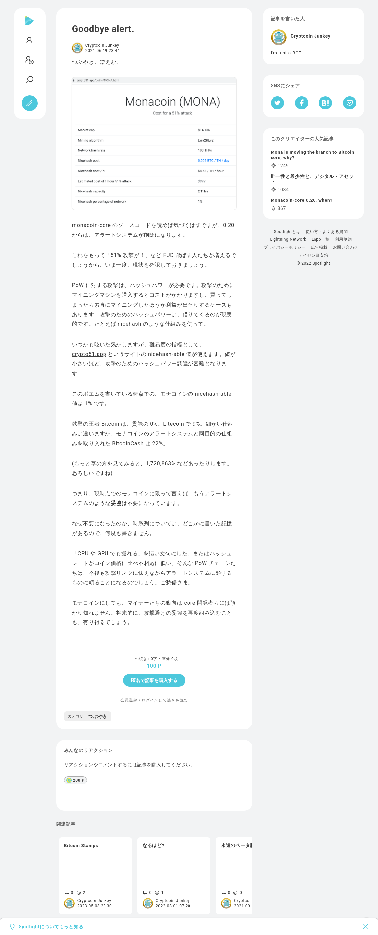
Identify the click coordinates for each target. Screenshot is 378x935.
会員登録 (128, 700)
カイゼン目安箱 (313, 255)
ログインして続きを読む (165, 700)
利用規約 (343, 239)
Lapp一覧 (321, 239)
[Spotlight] (29, 26)
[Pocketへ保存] (350, 102)
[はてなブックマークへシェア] (325, 102)
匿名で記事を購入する (154, 680)
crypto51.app (89, 354)
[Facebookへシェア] (302, 102)
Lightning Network (288, 239)
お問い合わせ (345, 247)
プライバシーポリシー (285, 247)
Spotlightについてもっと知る (51, 926)
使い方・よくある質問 (327, 232)
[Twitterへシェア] (277, 102)
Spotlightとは (287, 232)
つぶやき (87, 716)
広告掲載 (319, 247)
